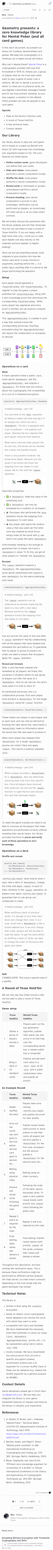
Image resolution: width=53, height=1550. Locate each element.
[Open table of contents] (5, 1544)
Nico (4, 15)
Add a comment (26, 1508)
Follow (11, 15)
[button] (36, 18)
